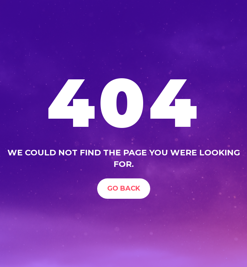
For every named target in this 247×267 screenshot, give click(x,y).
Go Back (123, 188)
